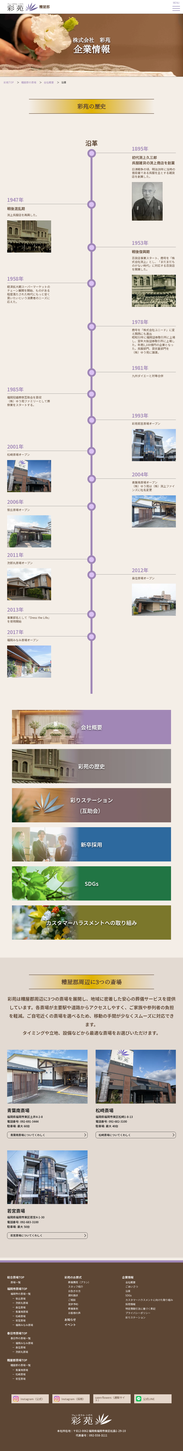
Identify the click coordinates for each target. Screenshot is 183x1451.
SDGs (128, 1295)
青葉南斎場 (22, 1311)
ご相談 (72, 1300)
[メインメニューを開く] (176, 7)
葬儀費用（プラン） (79, 1282)
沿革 (127, 1291)
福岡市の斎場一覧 (21, 1293)
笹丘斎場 (21, 1298)
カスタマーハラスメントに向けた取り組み (149, 1300)
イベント (70, 1324)
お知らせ (70, 1319)
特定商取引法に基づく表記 (140, 1308)
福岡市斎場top (17, 1289)
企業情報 (127, 1277)
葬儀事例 (73, 1308)
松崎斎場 (21, 1316)
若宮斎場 (21, 1320)
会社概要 (130, 1282)
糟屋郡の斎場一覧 (21, 1365)
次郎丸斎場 (22, 1303)
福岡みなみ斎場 (24, 1325)
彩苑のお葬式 (73, 1277)
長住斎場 (21, 1307)
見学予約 (73, 1304)
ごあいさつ (131, 1286)
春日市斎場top (17, 1333)
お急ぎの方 (74, 1291)
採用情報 (130, 1304)
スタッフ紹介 (75, 1286)
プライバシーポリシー (137, 1313)
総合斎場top (15, 1277)
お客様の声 (74, 1313)
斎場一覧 (16, 1282)
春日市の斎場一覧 (21, 1338)
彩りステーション (135, 1317)
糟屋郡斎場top (17, 1360)
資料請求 (73, 1295)
